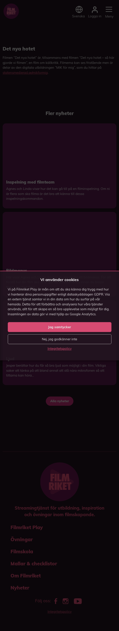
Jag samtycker (59, 327)
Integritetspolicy (60, 348)
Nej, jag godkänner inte (59, 339)
